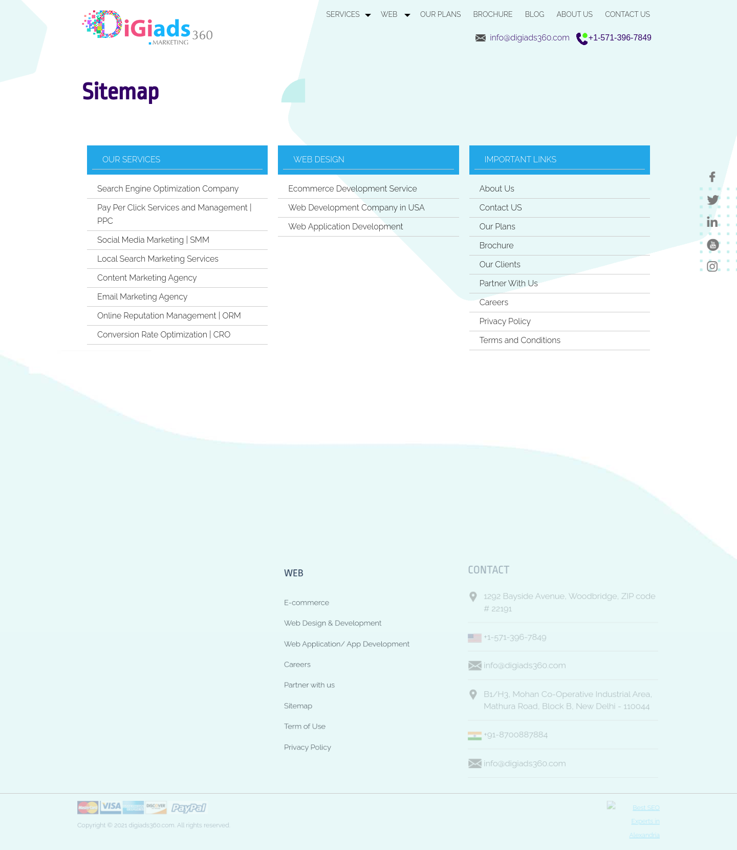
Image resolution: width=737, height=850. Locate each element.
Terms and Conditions (520, 340)
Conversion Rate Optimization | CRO (163, 334)
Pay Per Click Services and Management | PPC (174, 214)
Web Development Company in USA (356, 208)
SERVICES (342, 14)
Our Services (131, 159)
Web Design (318, 159)
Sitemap (287, 711)
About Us (497, 189)
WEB (390, 14)
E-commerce (297, 591)
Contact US (501, 208)
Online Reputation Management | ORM (169, 316)
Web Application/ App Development (344, 638)
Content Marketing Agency (147, 278)
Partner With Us (509, 283)
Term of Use (295, 734)
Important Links (521, 159)
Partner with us (300, 687)
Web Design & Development (327, 614)
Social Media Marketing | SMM (153, 240)
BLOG (535, 14)
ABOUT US (574, 14)
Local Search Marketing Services (158, 259)
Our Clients (500, 264)
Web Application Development (345, 226)
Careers (494, 302)
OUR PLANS (440, 14)
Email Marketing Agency (142, 297)
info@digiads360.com (530, 37)
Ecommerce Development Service (352, 189)
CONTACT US (627, 14)
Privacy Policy (505, 321)
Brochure (497, 245)
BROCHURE (493, 14)
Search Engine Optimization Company (168, 189)
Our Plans (497, 226)
